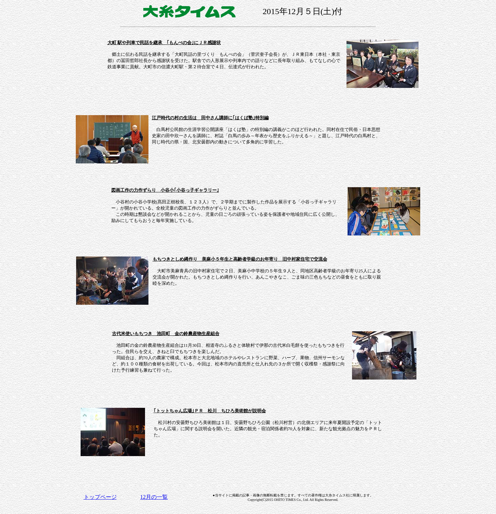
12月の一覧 (154, 497)
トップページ (100, 497)
